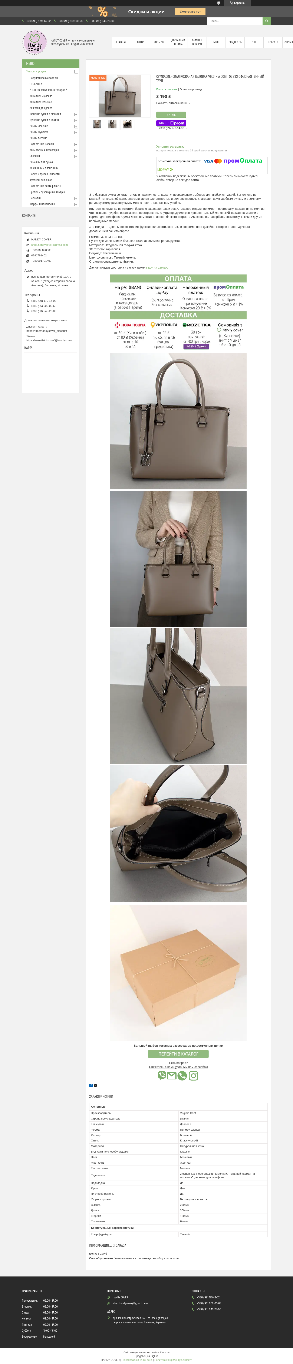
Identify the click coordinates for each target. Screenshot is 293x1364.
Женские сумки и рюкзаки (45, 114)
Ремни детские (38, 138)
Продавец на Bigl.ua (146, 1356)
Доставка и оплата (178, 42)
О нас (140, 42)
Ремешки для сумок (41, 162)
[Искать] (267, 21)
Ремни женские (39, 126)
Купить (171, 115)
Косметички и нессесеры (44, 150)
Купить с (171, 123)
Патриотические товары (44, 78)
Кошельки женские (41, 102)
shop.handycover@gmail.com (49, 244)
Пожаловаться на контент (137, 1359)
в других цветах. (156, 267)
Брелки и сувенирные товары (47, 192)
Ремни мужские (39, 132)
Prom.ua (164, 1352)
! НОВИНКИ (36, 84)
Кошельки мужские (41, 96)
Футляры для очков (41, 180)
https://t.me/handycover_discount (46, 330)
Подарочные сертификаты (45, 186)
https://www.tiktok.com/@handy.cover (49, 340)
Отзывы (159, 42)
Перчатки (35, 198)
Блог (216, 42)
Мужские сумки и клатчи (44, 120)
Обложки (35, 156)
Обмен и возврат (197, 42)
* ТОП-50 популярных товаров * (48, 90)
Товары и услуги (36, 71)
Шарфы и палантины (42, 204)
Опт (254, 42)
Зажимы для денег (41, 108)
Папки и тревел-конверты (45, 174)
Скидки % (235, 42)
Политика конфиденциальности (173, 1359)
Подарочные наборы (42, 144)
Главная (121, 42)
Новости (273, 42)
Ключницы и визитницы (44, 168)
